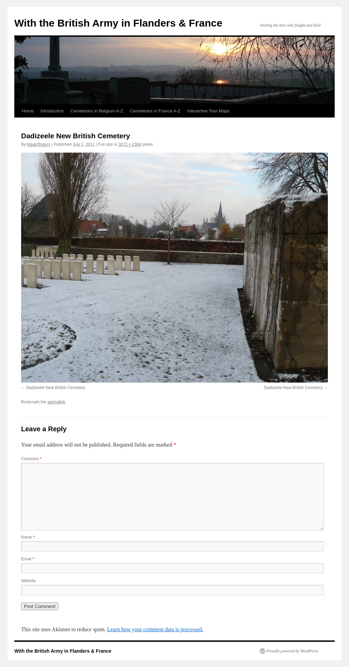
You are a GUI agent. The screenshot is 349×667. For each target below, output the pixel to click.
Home (28, 110)
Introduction (52, 110)
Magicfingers (38, 144)
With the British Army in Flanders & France (118, 23)
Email (27, 559)
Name (28, 537)
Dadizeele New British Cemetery (55, 387)
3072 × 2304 (129, 144)
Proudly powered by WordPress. (293, 651)
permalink (56, 402)
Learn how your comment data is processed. (155, 629)
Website (28, 580)
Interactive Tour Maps (208, 110)
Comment (31, 458)
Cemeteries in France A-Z (155, 110)
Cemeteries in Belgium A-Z (97, 110)
